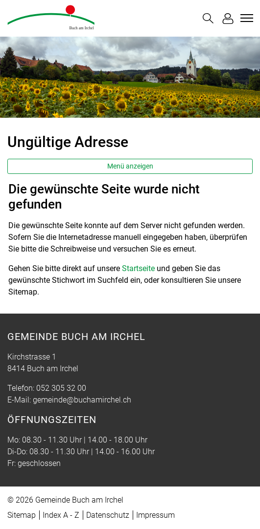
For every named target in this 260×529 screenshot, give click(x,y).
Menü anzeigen (130, 166)
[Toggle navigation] (245, 18)
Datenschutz (107, 515)
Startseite (138, 268)
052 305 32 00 (61, 388)
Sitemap (21, 515)
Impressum (155, 515)
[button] (208, 18)
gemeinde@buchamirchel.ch (82, 399)
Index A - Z (61, 515)
